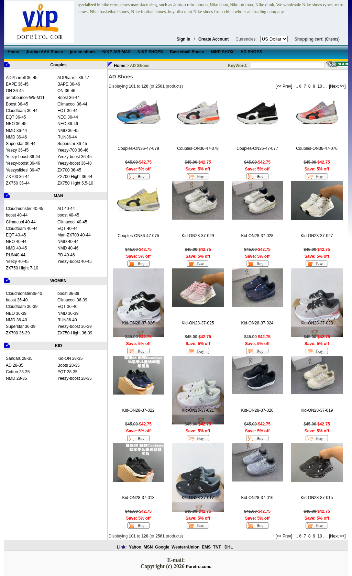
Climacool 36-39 (72, 300)
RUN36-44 (67, 137)
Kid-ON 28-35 (69, 358)
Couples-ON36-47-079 (138, 148)
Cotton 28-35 (18, 371)
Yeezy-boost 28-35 (74, 378)
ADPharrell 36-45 (21, 77)
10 (320, 86)
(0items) (332, 39)
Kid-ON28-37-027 (316, 235)
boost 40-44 (17, 215)
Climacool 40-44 (21, 222)
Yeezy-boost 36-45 (74, 156)
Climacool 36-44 (72, 104)
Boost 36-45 (17, 104)
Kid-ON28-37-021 (198, 410)
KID (58, 345)
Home (119, 65)
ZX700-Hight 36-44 (74, 176)
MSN (148, 547)
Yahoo (135, 547)
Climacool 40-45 (72, 222)
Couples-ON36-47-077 (257, 148)
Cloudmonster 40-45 (24, 208)
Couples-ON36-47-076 (317, 148)
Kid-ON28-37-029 (198, 235)
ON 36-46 (66, 90)
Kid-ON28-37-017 (198, 497)
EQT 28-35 (67, 371)
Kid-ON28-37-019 (316, 410)
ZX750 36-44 (18, 183)
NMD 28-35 (16, 378)
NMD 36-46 (16, 137)
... (296, 86)
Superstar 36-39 (20, 326)
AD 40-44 (66, 208)
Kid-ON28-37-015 (316, 497)
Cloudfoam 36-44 (21, 110)
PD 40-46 (66, 255)
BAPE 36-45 (17, 84)
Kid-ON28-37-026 (138, 323)
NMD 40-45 (16, 248)
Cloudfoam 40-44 (21, 228)
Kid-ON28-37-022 (138, 410)
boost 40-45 (68, 215)
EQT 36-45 (16, 117)
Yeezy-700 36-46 (72, 150)
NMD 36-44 (16, 130)
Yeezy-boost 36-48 (74, 163)
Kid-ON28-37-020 (257, 410)
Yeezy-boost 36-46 (23, 163)
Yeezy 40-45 (17, 261)
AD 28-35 (14, 365)
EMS (206, 547)
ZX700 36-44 (18, 176)
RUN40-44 (15, 255)
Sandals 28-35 (19, 358)
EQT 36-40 (67, 306)
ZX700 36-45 (69, 170)
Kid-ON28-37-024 (257, 323)
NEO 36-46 (67, 123)
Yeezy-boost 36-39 (74, 326)
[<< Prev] (283, 86)
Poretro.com (198, 566)
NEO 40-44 (16, 241)
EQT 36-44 (67, 110)
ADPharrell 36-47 (73, 77)
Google (162, 547)
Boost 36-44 (68, 97)
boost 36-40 (17, 300)
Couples (58, 65)
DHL (228, 547)
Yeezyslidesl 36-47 (23, 170)
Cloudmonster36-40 (24, 293)
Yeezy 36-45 (17, 150)
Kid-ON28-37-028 (257, 235)
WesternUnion (185, 547)
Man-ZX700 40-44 (74, 235)
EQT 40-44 (67, 228)
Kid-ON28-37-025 (198, 323)
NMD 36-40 (16, 320)
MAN (58, 195)
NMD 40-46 (67, 248)
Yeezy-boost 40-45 (74, 261)
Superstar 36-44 (20, 143)
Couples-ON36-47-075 (138, 235)
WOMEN (58, 280)
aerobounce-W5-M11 (25, 97)
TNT (217, 547)
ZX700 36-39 (18, 333)
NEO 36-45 (16, 123)
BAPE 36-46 (68, 84)
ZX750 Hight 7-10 (22, 268)
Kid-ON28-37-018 (138, 497)
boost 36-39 (68, 293)
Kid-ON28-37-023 (316, 323)
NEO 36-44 (67, 117)
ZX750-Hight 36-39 (74, 333)
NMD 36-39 (67, 313)
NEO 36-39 (16, 313)
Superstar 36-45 (72, 143)
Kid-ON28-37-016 (257, 497)
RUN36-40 (67, 320)
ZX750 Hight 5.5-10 (75, 183)
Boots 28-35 (68, 365)
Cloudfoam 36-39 (21, 306)
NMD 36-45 (67, 130)
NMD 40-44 (67, 241)
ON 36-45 (15, 90)
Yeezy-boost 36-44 (23, 156)
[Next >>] (337, 86)
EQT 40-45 (16, 235)
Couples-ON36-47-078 (198, 148)
